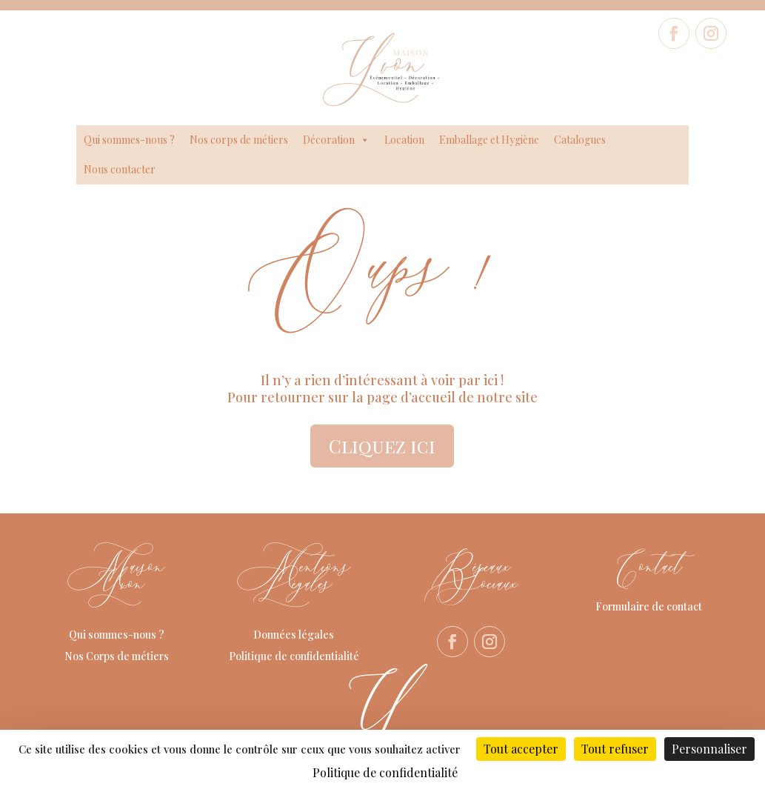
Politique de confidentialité (294, 656)
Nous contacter (120, 169)
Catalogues (580, 140)
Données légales (293, 635)
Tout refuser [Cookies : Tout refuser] (615, 748)
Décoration (336, 140)
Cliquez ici (382, 445)
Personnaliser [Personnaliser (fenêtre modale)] (709, 748)
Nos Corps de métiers (116, 656)
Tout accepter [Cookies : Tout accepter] (521, 748)
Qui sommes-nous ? (129, 140)
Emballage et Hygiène (489, 140)
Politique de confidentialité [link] (385, 772)
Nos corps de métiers (239, 140)
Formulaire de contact (648, 606)
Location (404, 140)
